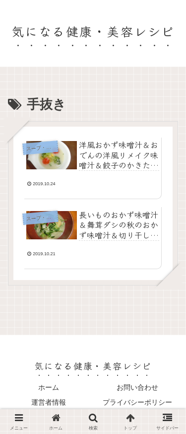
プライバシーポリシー (137, 402)
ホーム (48, 387)
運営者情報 (48, 402)
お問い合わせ (137, 387)
